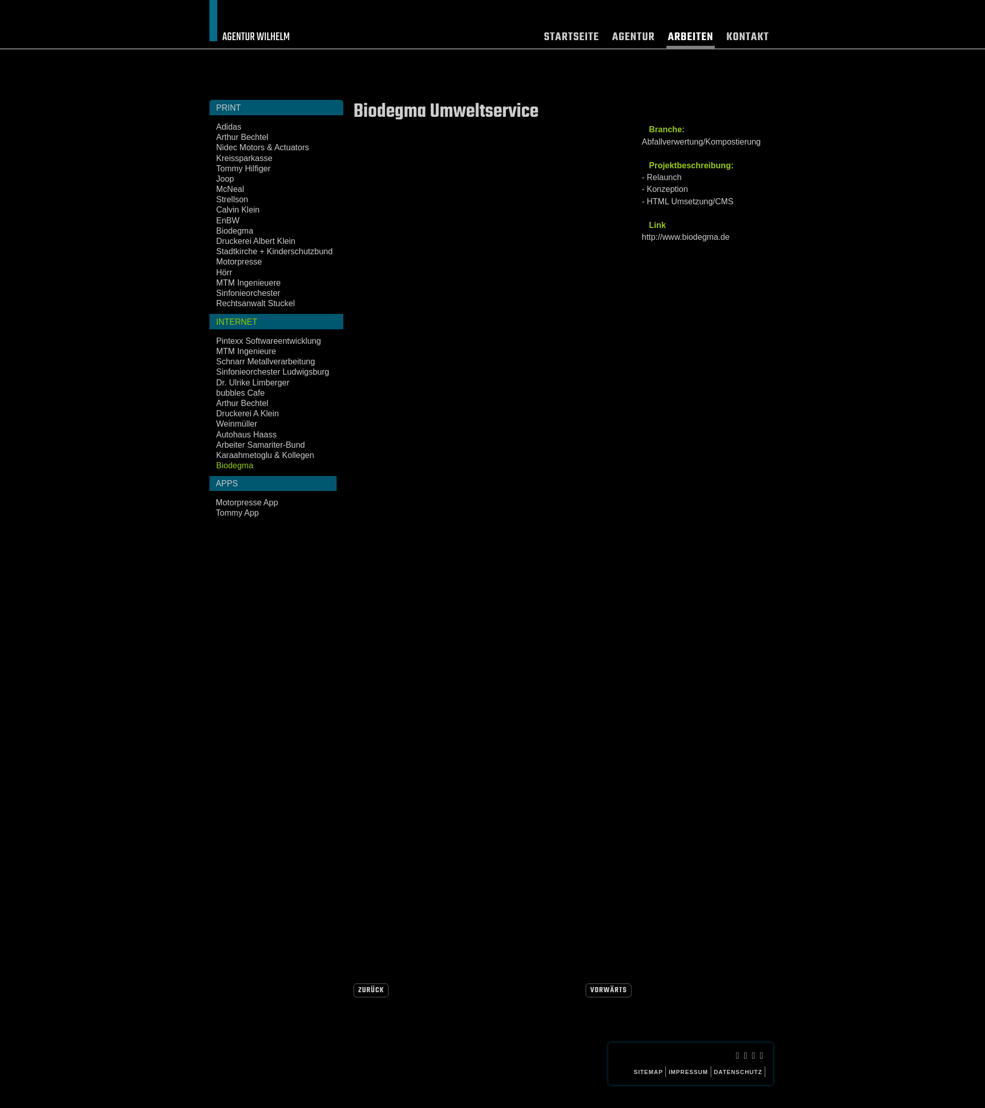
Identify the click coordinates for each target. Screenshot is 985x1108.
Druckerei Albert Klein (255, 241)
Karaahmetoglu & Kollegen (265, 455)
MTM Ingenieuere (248, 282)
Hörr (224, 272)
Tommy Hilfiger (243, 168)
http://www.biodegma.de (686, 237)
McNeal (230, 189)
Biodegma (234, 230)
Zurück (371, 990)
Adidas (228, 126)
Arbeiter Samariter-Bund (260, 445)
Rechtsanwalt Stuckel (255, 303)
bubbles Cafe (240, 393)
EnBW (227, 220)
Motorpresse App (247, 502)
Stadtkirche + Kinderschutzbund (274, 251)
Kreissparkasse (244, 158)
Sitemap (648, 1072)
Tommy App (237, 512)
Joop (225, 178)
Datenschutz (738, 1072)
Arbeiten (690, 38)
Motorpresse (239, 261)
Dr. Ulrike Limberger (252, 382)
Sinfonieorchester (248, 293)
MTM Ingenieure (246, 351)
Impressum (688, 1072)
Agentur (633, 38)
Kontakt (747, 38)
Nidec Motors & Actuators (262, 147)
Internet (236, 322)
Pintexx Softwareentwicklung (268, 341)
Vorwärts (608, 990)
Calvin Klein (237, 209)
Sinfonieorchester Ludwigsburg (272, 371)
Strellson (232, 199)
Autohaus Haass (246, 434)
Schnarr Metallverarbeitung (265, 361)
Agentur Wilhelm (256, 37)
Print (228, 107)
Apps (227, 483)
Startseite (571, 38)
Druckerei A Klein (247, 413)
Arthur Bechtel (242, 137)
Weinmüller (236, 423)
